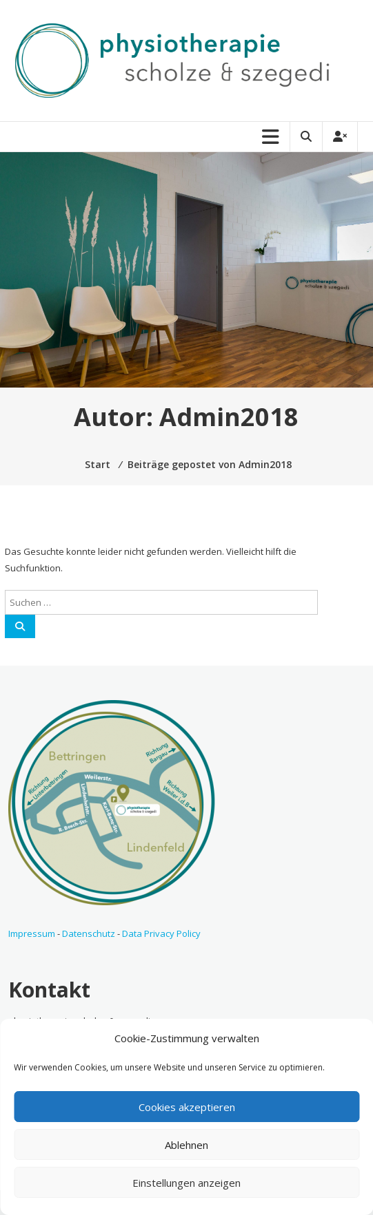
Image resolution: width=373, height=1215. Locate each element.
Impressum (31, 933)
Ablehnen (186, 1145)
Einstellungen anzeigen (186, 1183)
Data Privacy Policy (161, 933)
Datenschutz (88, 933)
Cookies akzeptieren (187, 1107)
